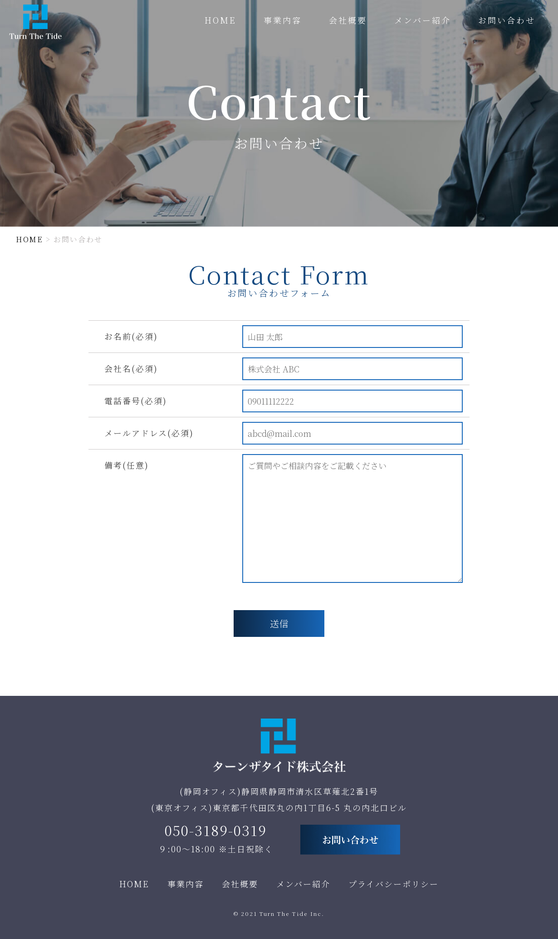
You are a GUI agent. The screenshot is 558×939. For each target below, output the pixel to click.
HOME (220, 20)
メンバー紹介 (422, 20)
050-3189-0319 (216, 830)
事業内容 (283, 20)
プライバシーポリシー (393, 884)
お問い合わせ (506, 20)
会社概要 (348, 20)
